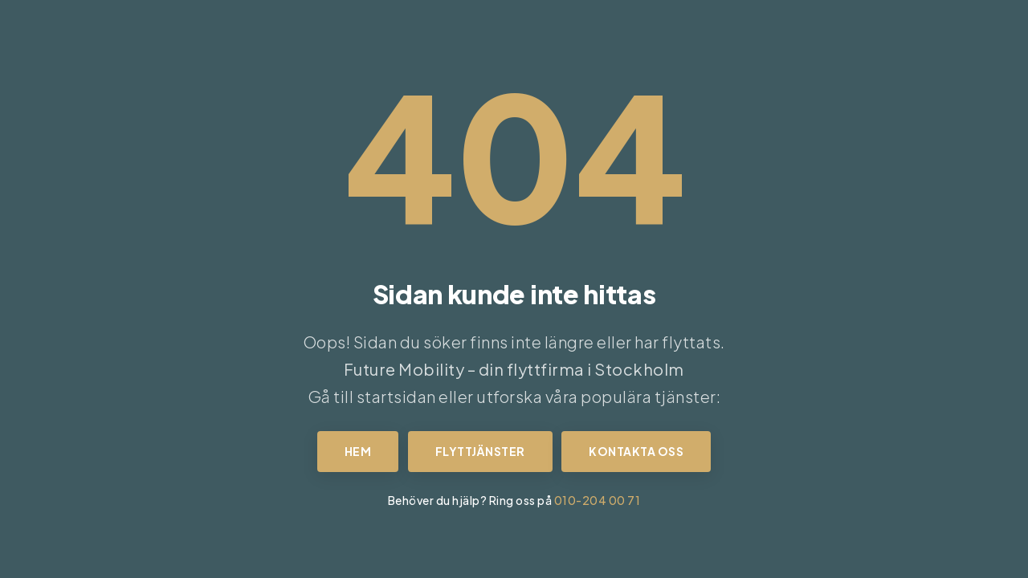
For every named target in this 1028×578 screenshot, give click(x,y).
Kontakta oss (636, 451)
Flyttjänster (480, 451)
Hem (358, 451)
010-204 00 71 (597, 500)
